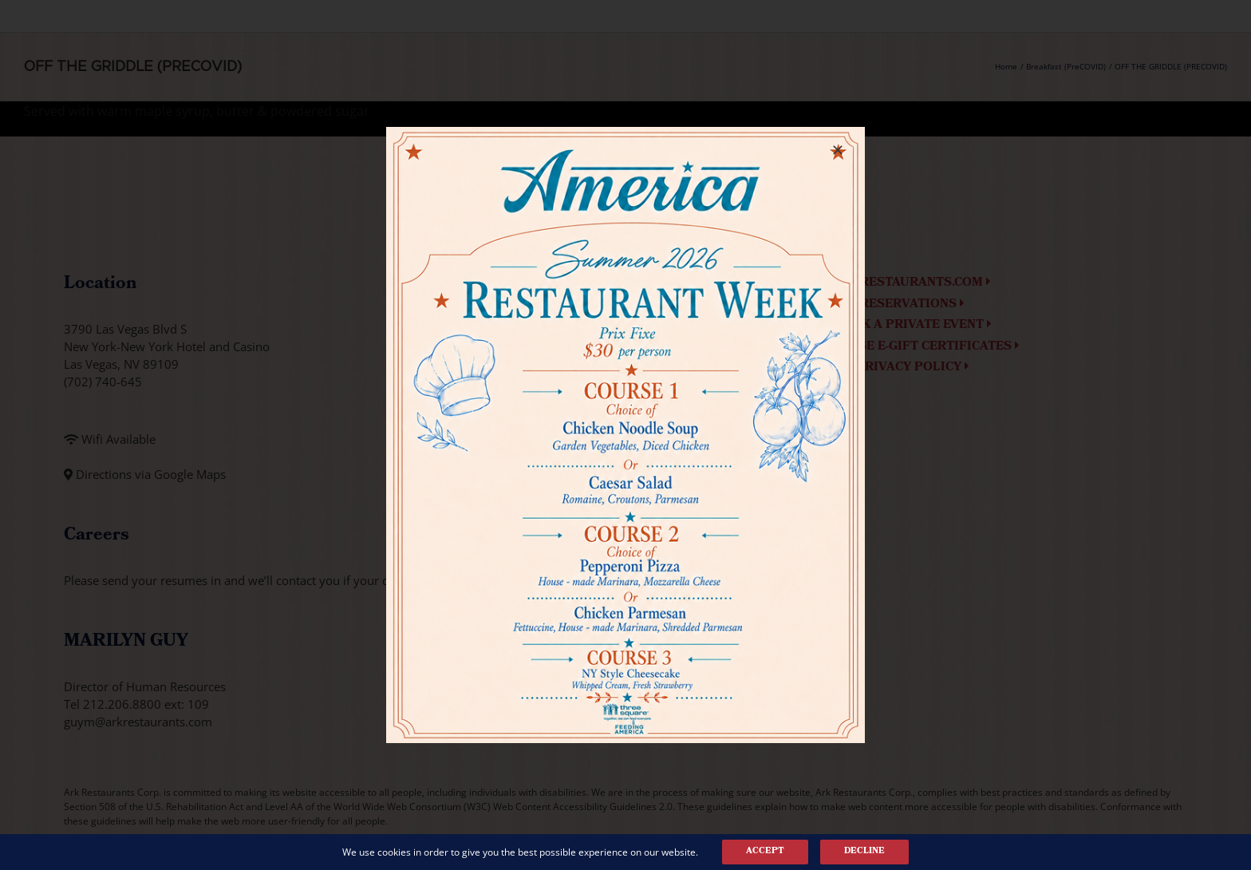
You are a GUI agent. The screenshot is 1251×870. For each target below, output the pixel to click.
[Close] (838, 150)
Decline (864, 851)
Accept (765, 851)
